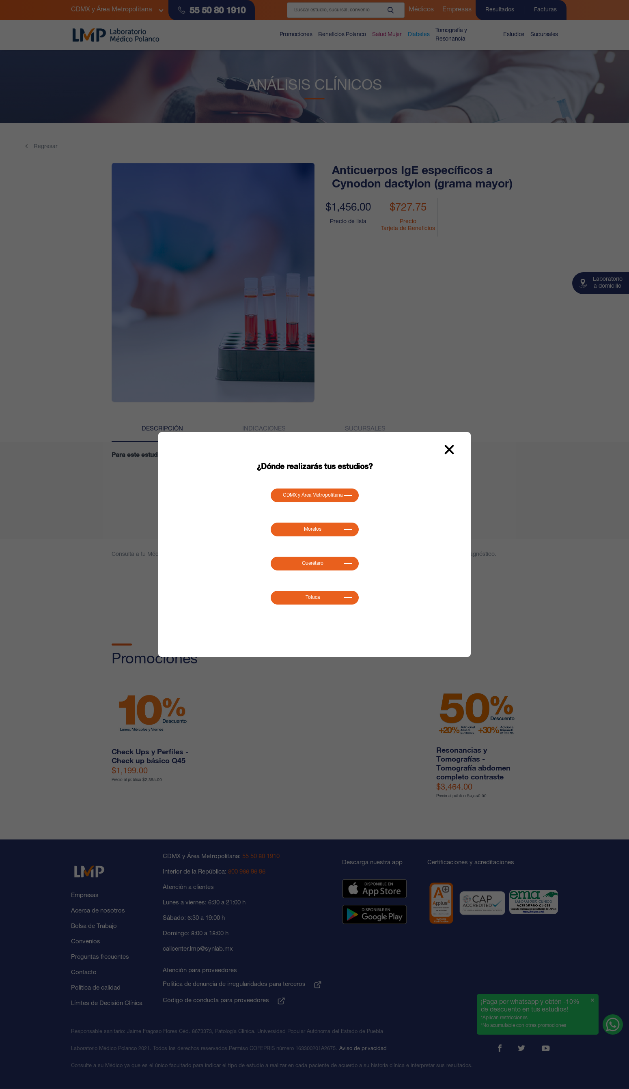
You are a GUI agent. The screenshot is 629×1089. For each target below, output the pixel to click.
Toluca (313, 597)
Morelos (312, 529)
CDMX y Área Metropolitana (313, 495)
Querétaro (312, 563)
